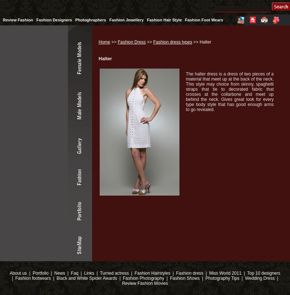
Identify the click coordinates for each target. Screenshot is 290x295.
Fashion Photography (143, 278)
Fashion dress (189, 273)
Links (89, 273)
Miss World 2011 (225, 273)
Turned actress (114, 273)
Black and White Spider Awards (86, 278)
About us (18, 273)
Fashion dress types (172, 42)
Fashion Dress (132, 42)
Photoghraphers (90, 20)
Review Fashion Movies (145, 283)
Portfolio (41, 273)
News (59, 273)
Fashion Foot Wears (204, 20)
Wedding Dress (260, 278)
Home (104, 42)
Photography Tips (222, 278)
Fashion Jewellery (126, 20)
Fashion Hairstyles (152, 273)
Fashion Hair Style (164, 20)
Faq (75, 273)
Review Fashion (18, 20)
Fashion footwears (32, 278)
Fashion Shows (185, 278)
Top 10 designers (263, 273)
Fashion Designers (54, 20)
